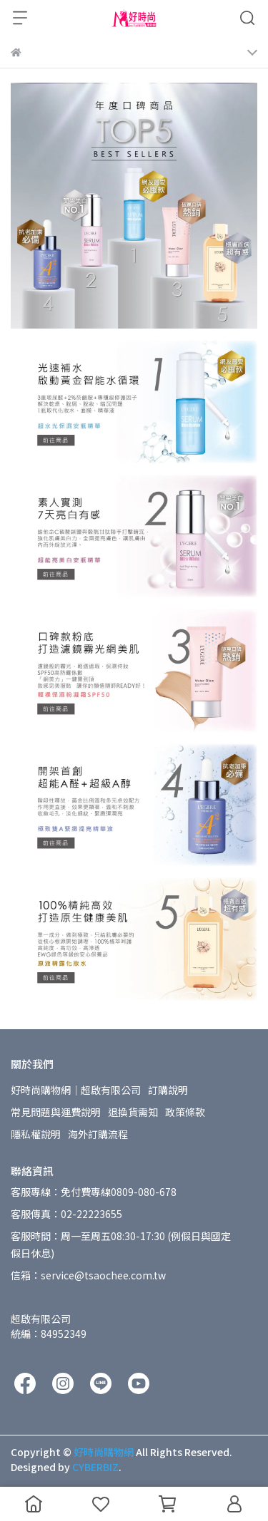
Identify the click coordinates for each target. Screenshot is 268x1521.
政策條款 (185, 1112)
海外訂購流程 (98, 1134)
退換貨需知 (133, 1112)
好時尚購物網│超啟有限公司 (76, 1090)
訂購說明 (168, 1090)
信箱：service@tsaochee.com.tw (88, 1275)
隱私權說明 (36, 1134)
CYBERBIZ (95, 1467)
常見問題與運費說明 (56, 1112)
